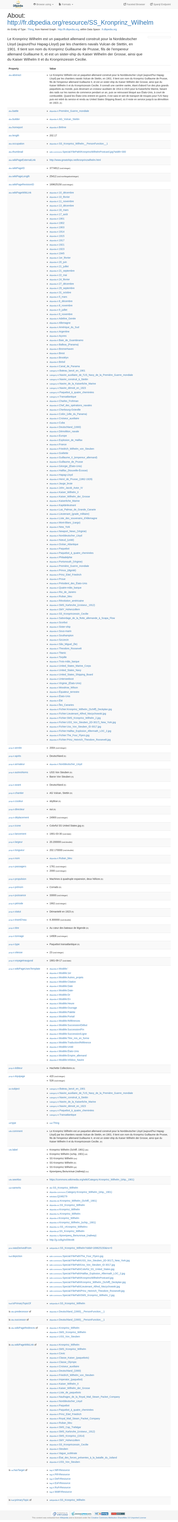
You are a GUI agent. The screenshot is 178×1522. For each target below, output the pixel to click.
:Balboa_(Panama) (64, 344)
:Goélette (59, 453)
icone (15, 825)
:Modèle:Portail (62, 1016)
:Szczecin (59, 639)
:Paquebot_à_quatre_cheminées (72, 392)
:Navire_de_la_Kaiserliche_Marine (73, 383)
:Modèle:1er (60, 973)
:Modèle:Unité (61, 1046)
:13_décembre (62, 205)
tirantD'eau (18, 919)
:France (58, 444)
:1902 (57, 223)
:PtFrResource (60, 1474)
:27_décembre (62, 283)
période (16, 903)
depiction (15, 1256)
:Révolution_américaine (67, 600)
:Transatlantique (63, 396)
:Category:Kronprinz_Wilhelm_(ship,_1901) (81, 1192)
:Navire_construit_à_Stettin (69, 379)
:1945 (57, 253)
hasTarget (18, 1470)
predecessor (19, 1311)
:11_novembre (62, 201)
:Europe (58, 435)
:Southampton (62, 635)
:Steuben (59, 1448)
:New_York (60, 527)
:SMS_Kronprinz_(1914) (67, 1435)
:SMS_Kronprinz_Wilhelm (68, 1332)
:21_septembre (62, 270)
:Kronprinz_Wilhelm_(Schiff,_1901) (73, 1200)
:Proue (58, 579)
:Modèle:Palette (62, 1012)
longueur (17, 850)
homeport (16, 127)
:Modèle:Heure (62, 1003)
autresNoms (18, 772)
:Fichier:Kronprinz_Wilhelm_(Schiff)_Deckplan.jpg (81, 709)
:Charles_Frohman (64, 401)
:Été (56, 700)
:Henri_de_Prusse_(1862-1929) (71, 479)
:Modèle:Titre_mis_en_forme (69, 1038)
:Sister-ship (60, 626)
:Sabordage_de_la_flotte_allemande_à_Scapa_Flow (82, 618)
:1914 (57, 231)
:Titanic (58, 652)
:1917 (57, 240)
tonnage (16, 936)
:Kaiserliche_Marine (65, 500)
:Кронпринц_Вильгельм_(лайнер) (73, 1235)
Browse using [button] (43, 4)
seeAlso (15, 1179)
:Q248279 (58, 1196)
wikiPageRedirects (23, 1327)
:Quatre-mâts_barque (65, 587)
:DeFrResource (60, 1478)
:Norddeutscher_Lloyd (66, 535)
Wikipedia (64, 1518)
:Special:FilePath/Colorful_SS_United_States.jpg (82, 1269)
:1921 (57, 244)
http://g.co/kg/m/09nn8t (62, 1239)
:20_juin (58, 262)
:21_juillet (59, 266)
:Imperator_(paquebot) (66, 1379)
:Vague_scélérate (63, 1453)
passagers (17, 866)
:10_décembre (62, 192)
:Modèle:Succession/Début (68, 1025)
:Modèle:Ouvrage (63, 1007)
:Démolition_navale (64, 431)
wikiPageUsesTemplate (24, 968)
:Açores (58, 335)
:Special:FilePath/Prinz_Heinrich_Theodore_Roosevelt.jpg (87, 1290)
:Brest (57, 353)
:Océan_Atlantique (64, 544)
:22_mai (58, 275)
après (15, 756)
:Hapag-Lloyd (61, 474)
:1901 (57, 218)
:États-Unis (60, 696)
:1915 (57, 236)
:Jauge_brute (61, 483)
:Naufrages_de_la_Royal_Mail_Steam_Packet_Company (85, 1396)
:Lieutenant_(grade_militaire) (69, 513)
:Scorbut (58, 622)
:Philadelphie (61, 557)
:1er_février (60, 257)
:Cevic (57, 1353)
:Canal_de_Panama (65, 366)
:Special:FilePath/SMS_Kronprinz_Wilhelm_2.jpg (82, 1295)
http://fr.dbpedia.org (68, 29)
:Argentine (59, 331)
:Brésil (57, 362)
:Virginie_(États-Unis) (65, 683)
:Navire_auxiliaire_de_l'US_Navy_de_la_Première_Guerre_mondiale (91, 375)
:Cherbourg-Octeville (65, 409)
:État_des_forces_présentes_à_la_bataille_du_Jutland (83, 1457)
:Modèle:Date (61, 986)
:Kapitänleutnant (63, 505)
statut (15, 911)
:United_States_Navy (65, 670)
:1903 (57, 227)
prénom (16, 887)
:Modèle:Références (65, 1020)
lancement (17, 833)
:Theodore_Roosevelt (66, 648)
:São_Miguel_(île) (63, 644)
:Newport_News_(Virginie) (68, 531)
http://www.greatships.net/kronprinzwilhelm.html (75, 160)
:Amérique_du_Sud (64, 327)
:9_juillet (58, 309)
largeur (16, 842)
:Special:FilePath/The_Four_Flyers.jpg (76, 1256)
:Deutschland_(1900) (65, 427)
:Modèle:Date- (62, 990)
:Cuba (57, 422)
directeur (17, 809)
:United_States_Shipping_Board (71, 674)
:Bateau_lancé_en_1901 (67, 370)
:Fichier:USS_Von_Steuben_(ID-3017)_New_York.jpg (83, 722)
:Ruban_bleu (61, 596)
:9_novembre (61, 314)
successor (18, 1319)
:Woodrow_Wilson (64, 687)
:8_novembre (61, 305)
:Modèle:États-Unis (64, 1051)
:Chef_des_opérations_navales (71, 405)
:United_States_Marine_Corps (70, 665)
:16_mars (59, 210)
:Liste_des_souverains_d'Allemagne (73, 518)
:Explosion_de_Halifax (66, 440)
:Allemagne (60, 322)
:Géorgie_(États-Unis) (66, 466)
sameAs (15, 1187)
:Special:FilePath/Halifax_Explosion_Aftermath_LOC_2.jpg (87, 1273)
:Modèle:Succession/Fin (67, 1029)
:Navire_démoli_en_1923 (68, 388)
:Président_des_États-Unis (68, 583)
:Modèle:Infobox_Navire (67, 1059)
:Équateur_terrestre (64, 691)
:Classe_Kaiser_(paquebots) (69, 1357)
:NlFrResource (60, 1470)
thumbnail (16, 151)
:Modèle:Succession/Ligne (68, 1033)
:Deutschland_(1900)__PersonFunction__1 (77, 1311)
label (13, 1149)
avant (15, 784)
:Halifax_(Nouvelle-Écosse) (69, 470)
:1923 (57, 249)
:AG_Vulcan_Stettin (64, 119)
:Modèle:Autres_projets (66, 977)
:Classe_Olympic (63, 1362)
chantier (16, 793)
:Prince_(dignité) (63, 570)
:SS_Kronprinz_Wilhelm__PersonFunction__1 (79, 143)
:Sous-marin (60, 631)
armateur (17, 764)
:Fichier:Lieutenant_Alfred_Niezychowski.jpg (78, 713)
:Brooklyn (59, 357)
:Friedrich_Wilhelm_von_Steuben (72, 448)
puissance (17, 895)
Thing (31, 29)
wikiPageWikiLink (20, 192)
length (14, 135)
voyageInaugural (21, 960)
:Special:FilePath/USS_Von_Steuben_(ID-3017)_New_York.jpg (90, 1260)
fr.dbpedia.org (109, 29)
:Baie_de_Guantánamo (66, 340)
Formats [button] (66, 4)
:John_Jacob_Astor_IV (66, 487)
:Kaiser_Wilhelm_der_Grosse (70, 496)
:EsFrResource (60, 1483)
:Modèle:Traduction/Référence (70, 1042)
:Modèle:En (60, 999)
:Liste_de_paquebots (65, 1392)
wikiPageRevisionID (21, 184)
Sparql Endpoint (160, 4)
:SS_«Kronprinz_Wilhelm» (69, 1226)
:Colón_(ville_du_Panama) (68, 414)
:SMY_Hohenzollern (65, 609)
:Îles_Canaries (62, 705)
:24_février (60, 279)
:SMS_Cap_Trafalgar (65, 1427)
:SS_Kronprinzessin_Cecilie (69, 613)
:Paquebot (59, 548)
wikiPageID (17, 168)
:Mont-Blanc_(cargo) (65, 522)
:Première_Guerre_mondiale (69, 111)
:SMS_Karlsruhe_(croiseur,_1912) (72, 605)
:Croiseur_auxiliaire (64, 418)
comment (15, 1131)
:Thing (54, 1123)
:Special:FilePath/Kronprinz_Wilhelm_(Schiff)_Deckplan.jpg (88, 1282)
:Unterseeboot (62, 678)
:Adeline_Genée (63, 318)
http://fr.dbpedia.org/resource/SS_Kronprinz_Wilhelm (80, 22)
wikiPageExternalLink (22, 160)
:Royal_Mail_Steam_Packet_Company (75, 1418)
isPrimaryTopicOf (20, 1303)
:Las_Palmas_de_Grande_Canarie (73, 509)
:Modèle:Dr (60, 994)
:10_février (60, 197)
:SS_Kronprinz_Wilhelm (64, 1187)
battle (13, 111)
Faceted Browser (134, 4)
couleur (16, 801)
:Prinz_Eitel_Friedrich (65, 574)
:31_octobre (60, 292)
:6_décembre (61, 301)
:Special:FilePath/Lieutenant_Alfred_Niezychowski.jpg (85, 1286)
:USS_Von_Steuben (65, 1336)
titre (14, 928)
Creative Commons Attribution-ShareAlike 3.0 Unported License (118, 1518)
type (14, 944)
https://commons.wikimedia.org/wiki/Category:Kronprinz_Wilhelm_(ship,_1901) (92, 1179)
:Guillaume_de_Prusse (66, 461)
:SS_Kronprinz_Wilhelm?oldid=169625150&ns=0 (81, 1248)
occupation (16, 143)
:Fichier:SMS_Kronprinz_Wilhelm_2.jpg (75, 718)
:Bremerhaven (62, 349)
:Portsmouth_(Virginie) (66, 561)
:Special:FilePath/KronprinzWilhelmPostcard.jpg (81, 1277)
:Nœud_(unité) (62, 540)
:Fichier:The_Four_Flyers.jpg (69, 735)
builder (14, 119)
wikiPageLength (19, 176)
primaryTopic (20, 1500)
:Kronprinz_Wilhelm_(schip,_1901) (73, 1222)
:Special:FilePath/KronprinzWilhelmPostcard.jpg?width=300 (88, 151)
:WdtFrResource (61, 1491)
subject (14, 1088)
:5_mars (58, 296)
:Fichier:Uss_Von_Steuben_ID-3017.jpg (75, 726)
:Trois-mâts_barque (64, 661)
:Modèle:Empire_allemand (68, 1055)
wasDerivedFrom (20, 1248)
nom (14, 858)
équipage (17, 1076)
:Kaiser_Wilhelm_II (64, 492)
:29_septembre (62, 288)
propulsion (17, 879)
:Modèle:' (59, 968)
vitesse (16, 952)
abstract (15, 75)
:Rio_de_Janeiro (63, 592)
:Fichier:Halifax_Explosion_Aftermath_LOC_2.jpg (80, 731)
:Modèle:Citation (63, 981)
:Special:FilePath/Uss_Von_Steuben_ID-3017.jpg (82, 1264)
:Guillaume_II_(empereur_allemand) (73, 457)
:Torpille (58, 657)
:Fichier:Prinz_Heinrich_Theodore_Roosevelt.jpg (80, 739)
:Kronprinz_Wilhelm (65, 1209)
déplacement (19, 817)
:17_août (59, 214)
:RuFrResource (60, 1487)
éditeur (15, 1068)
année (15, 747)
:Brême (58, 127)
